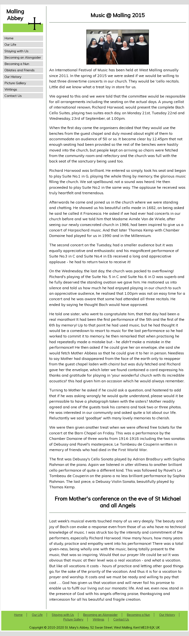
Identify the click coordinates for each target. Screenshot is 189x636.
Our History (12, 76)
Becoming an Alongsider (22, 57)
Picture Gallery (15, 83)
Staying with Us (16, 51)
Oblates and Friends (19, 70)
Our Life (10, 44)
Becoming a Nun (16, 64)
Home (9, 38)
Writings (10, 89)
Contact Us (13, 96)
